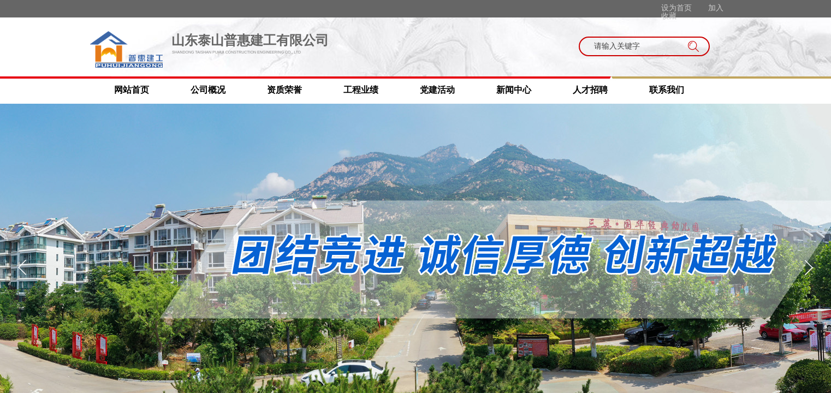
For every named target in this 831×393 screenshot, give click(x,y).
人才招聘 (590, 89)
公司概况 (208, 89)
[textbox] (634, 46)
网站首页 (131, 89)
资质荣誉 (284, 89)
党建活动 (437, 89)
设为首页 (676, 8)
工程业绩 (360, 89)
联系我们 (666, 89)
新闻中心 (513, 89)
